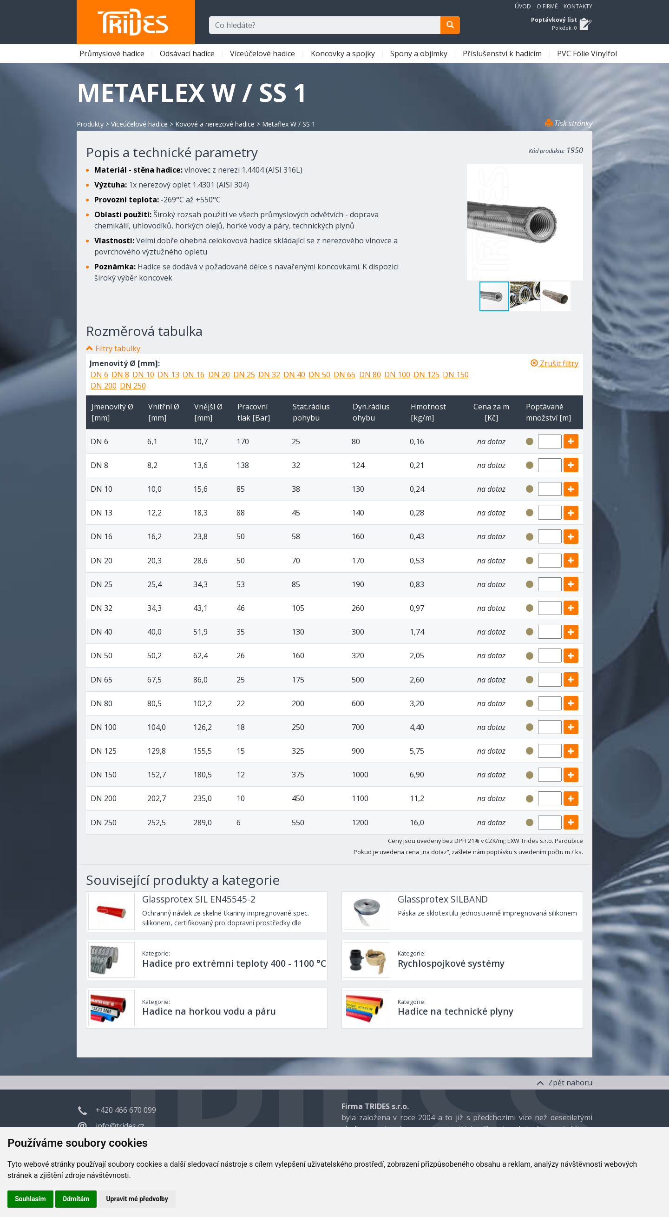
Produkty (90, 124)
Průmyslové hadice (112, 53)
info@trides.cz (120, 1126)
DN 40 (294, 374)
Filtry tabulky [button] (117, 348)
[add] (571, 441)
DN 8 (120, 374)
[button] (525, 296)
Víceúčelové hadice (263, 53)
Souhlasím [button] (30, 1199)
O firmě (547, 6)
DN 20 (219, 374)
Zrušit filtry (554, 363)
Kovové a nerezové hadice (215, 124)
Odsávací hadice (188, 53)
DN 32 (269, 374)
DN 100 (397, 374)
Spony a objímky (419, 53)
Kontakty (578, 6)
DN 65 (344, 374)
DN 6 (99, 374)
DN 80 (370, 374)
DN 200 (104, 386)
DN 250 (133, 386)
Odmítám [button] (76, 1199)
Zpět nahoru (564, 1082)
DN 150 (456, 374)
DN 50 (319, 374)
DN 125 (426, 374)
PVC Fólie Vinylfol (588, 53)
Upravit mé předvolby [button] (137, 1199)
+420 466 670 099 (126, 1110)
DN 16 (193, 374)
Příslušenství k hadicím (503, 53)
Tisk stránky (568, 123)
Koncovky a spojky (344, 53)
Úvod (523, 6)
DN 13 (168, 374)
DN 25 (244, 374)
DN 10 (143, 374)
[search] (450, 25)
